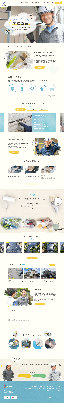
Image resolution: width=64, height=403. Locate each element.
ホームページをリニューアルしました (25, 46)
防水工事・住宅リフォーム (43, 386)
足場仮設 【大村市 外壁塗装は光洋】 (47, 281)
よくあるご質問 (57, 386)
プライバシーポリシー (50, 388)
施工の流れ (51, 386)
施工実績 (58, 390)
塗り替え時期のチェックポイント (30, 388)
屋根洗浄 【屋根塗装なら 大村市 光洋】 (15, 281)
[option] (35, 46)
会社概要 (39, 388)
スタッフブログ (52, 390)
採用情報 (43, 388)
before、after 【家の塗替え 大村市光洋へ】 (32, 281)
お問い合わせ (57, 388)
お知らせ (47, 390)
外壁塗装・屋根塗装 (34, 386)
